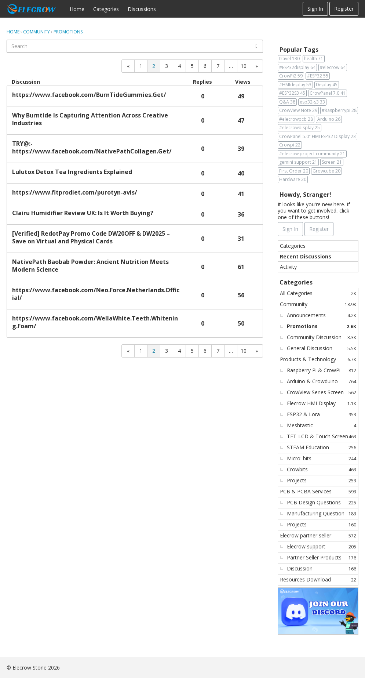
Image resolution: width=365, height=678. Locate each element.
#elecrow (333, 67)
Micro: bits (321, 458)
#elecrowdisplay (299, 127)
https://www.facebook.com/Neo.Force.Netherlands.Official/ (95, 294)
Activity (288, 266)
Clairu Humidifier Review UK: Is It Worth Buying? (82, 213)
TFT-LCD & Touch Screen (321, 436)
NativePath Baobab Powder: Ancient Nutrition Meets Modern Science (90, 265)
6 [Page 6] (205, 65)
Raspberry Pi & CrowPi (321, 370)
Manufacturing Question (321, 513)
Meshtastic (321, 425)
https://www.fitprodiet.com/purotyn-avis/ (74, 192)
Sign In (315, 8)
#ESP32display (297, 67)
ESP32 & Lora (321, 414)
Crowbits (321, 469)
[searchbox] (135, 46)
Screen (332, 162)
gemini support (298, 162)
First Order (293, 171)
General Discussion (321, 348)
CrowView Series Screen (321, 392)
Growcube (326, 171)
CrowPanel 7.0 (328, 93)
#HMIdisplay (295, 84)
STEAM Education (321, 447)
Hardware (292, 179)
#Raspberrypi (339, 110)
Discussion (321, 568)
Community (318, 304)
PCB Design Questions (321, 502)
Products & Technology (318, 359)
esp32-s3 (312, 102)
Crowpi (289, 145)
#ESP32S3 (292, 93)
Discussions (142, 9)
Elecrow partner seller (318, 535)
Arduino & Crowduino (321, 381)
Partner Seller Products (321, 557)
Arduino (328, 119)
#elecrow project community (312, 154)
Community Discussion (321, 337)
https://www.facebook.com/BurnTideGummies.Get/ (89, 95)
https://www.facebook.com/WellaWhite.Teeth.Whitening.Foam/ (95, 322)
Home (77, 9)
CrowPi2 (291, 76)
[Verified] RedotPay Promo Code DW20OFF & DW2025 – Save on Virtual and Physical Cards (91, 237)
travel (289, 58)
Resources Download (318, 579)
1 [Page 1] (140, 65)
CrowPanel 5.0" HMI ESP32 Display (317, 136)
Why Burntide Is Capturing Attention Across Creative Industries (90, 119)
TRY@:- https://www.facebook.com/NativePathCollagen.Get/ (92, 147)
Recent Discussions (305, 256)
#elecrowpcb (296, 119)
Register (344, 8)
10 (244, 65)
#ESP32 (317, 76)
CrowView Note (298, 110)
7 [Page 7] (217, 65)
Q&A (287, 102)
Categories (106, 9)
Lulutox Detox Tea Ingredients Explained (72, 172)
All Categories (318, 293)
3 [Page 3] (166, 65)
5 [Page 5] (192, 65)
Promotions (321, 326)
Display (326, 84)
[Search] (256, 46)
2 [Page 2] (153, 65)
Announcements (321, 315)
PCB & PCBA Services (318, 491)
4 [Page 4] (179, 65)
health (313, 58)
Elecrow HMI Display (321, 403)
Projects (321, 480)
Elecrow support (321, 546)
